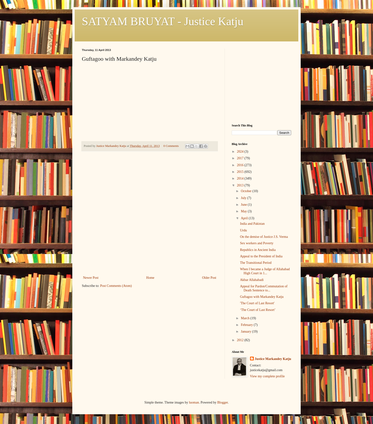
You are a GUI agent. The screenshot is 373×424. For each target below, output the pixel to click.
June (244, 204)
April (245, 218)
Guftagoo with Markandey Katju (262, 297)
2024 (241, 151)
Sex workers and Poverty (256, 243)
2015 (241, 172)
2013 (241, 185)
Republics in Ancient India (258, 250)
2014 (241, 178)
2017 (241, 158)
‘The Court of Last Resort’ (257, 310)
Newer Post (90, 277)
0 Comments (171, 146)
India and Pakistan (252, 223)
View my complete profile (267, 376)
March (245, 318)
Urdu (243, 230)
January (246, 331)
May (244, 211)
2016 (241, 165)
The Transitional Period (255, 262)
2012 (241, 340)
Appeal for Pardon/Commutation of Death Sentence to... (263, 288)
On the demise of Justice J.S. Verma (264, 237)
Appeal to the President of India (261, 256)
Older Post (209, 277)
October (246, 191)
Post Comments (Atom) (116, 286)
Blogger (222, 402)
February (247, 325)
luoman (194, 402)
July (244, 198)
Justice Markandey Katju (273, 359)
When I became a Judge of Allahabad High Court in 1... (265, 271)
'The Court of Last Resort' (257, 303)
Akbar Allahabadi (252, 280)
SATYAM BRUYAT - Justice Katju (162, 21)
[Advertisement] (149, 239)
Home (150, 277)
